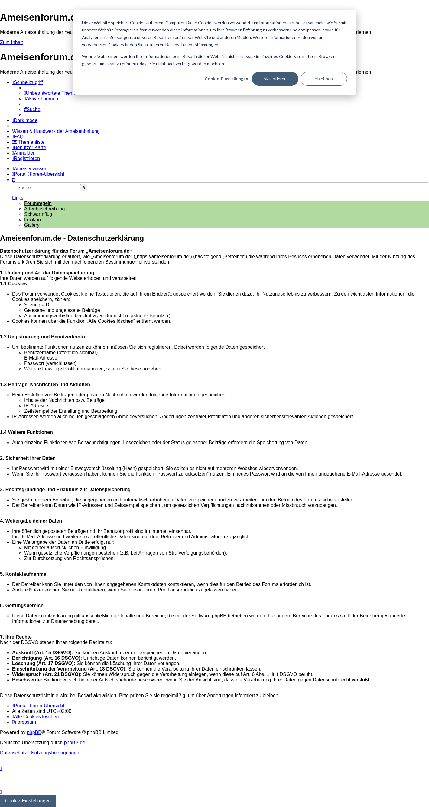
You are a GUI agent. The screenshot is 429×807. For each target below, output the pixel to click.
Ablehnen (323, 78)
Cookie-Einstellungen (226, 78)
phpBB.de (74, 742)
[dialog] (214, 52)
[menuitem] (51, 93)
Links (17, 197)
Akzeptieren (275, 78)
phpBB (34, 732)
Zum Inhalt (11, 42)
